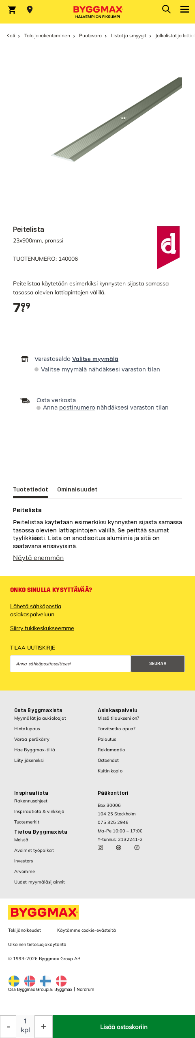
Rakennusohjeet (30, 805)
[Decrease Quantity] (8, 1026)
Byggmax (63, 993)
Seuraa (158, 667)
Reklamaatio (111, 754)
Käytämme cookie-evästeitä (86, 934)
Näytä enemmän (38, 562)
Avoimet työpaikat (34, 854)
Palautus (107, 743)
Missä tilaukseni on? (118, 722)
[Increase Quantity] (43, 1026)
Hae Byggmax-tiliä (34, 754)
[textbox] (22, 308)
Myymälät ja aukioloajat (40, 722)
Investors (23, 865)
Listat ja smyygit (128, 35)
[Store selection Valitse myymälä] (30, 10)
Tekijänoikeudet (24, 934)
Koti (10, 35)
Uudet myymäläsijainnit (39, 886)
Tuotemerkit (26, 826)
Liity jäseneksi (29, 764)
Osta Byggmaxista (38, 714)
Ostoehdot (108, 764)
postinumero (77, 407)
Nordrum (85, 993)
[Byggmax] (98, 11)
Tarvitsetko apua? (117, 733)
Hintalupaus (27, 733)
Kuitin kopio (110, 775)
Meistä (21, 844)
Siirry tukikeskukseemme (42, 632)
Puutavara (90, 35)
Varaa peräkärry (32, 743)
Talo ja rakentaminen (47, 35)
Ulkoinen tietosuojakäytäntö (37, 948)
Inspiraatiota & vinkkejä (39, 815)
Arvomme (24, 875)
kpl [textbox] (25, 1030)
